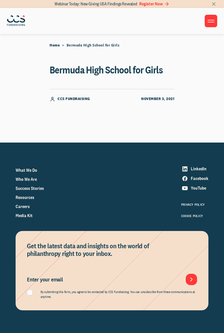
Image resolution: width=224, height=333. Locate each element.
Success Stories (30, 188)
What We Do (26, 170)
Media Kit (24, 216)
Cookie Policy (192, 216)
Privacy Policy (193, 204)
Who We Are (26, 179)
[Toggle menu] (211, 21)
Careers (23, 206)
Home (55, 45)
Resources (25, 197)
